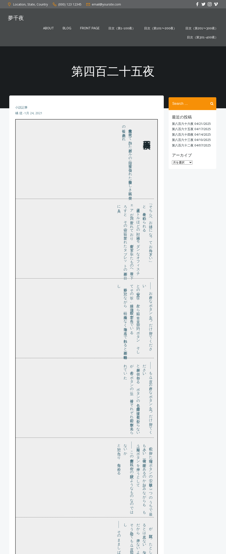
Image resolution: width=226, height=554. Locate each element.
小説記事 (21, 110)
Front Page (90, 28)
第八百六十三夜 (182, 139)
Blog (68, 28)
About (49, 28)
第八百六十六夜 (182, 123)
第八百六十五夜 (182, 129)
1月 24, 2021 (33, 115)
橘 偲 (19, 115)
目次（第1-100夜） (122, 28)
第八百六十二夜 (182, 145)
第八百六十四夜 (182, 134)
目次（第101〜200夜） (161, 28)
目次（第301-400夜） (203, 37)
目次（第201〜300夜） (202, 28)
